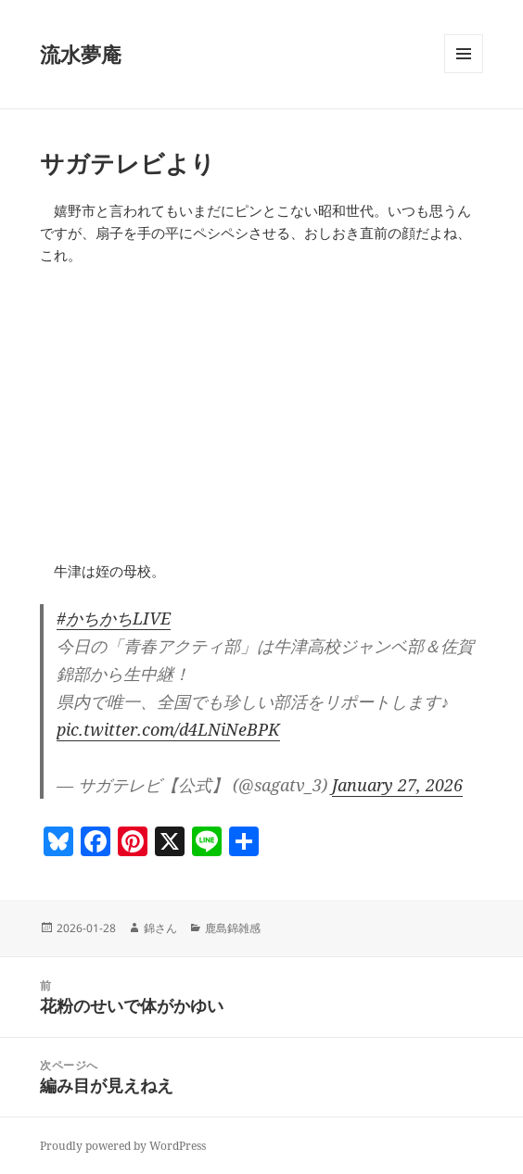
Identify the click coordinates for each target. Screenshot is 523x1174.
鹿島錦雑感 (233, 928)
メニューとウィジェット (463, 72)
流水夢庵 (80, 54)
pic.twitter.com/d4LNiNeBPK (168, 729)
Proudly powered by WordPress (123, 1146)
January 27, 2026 (397, 785)
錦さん (160, 928)
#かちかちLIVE (114, 618)
